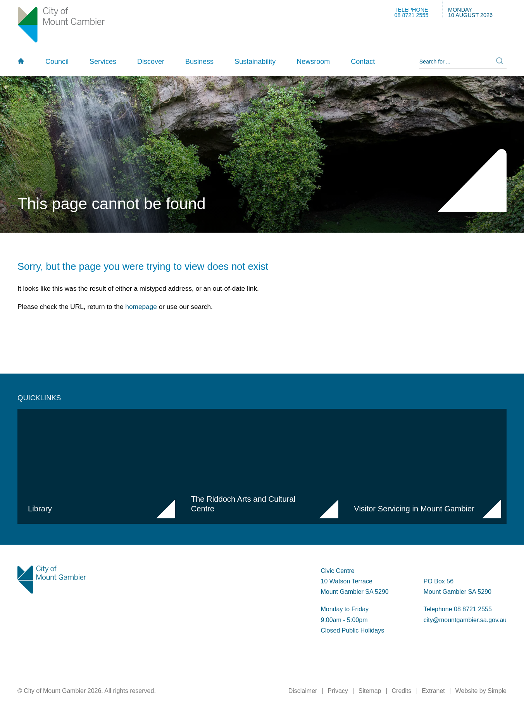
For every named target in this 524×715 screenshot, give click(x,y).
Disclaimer (302, 691)
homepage (141, 306)
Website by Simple (481, 691)
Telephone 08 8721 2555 (458, 609)
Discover (150, 61)
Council (57, 61)
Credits (402, 691)
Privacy (338, 691)
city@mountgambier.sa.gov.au (465, 620)
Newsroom (313, 61)
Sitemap (370, 691)
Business (199, 61)
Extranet (433, 691)
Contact (363, 61)
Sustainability (255, 61)
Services (103, 61)
